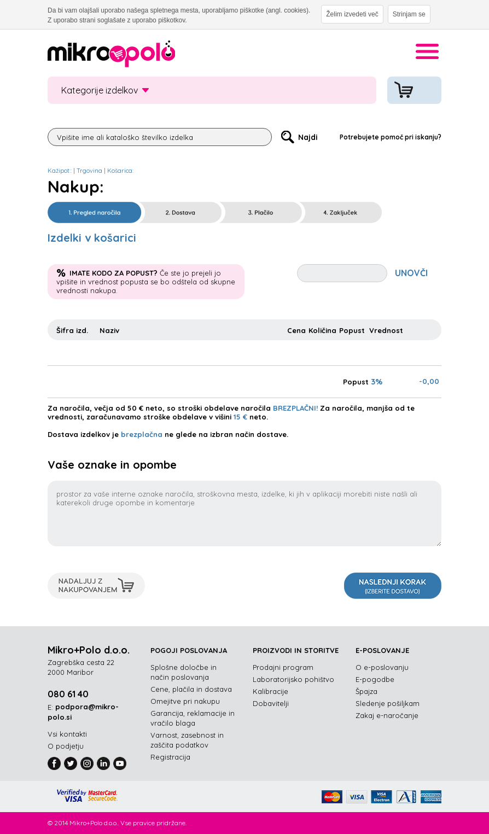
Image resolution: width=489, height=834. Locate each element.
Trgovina (89, 170)
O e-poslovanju (382, 667)
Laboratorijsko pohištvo (293, 679)
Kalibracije (270, 691)
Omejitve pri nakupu (185, 701)
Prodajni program (283, 667)
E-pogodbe (375, 679)
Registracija (170, 757)
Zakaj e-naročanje (387, 715)
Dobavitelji (271, 703)
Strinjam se (409, 14)
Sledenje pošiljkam (388, 703)
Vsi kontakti (67, 734)
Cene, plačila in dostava (191, 689)
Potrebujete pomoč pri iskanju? (390, 137)
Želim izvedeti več (352, 14)
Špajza (366, 691)
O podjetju (66, 746)
